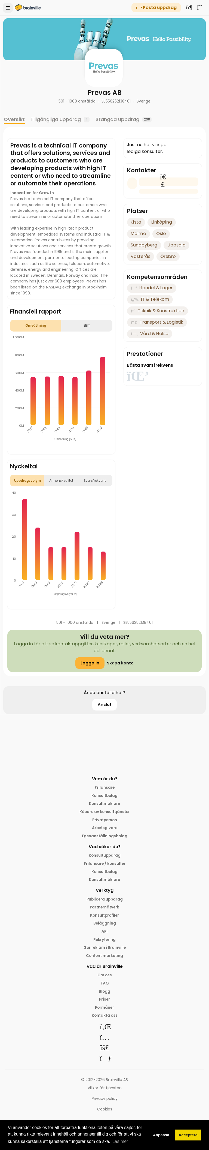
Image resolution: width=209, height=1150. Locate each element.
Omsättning (35, 325)
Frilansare (105, 787)
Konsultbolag (104, 795)
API (105, 934)
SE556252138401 (117, 101)
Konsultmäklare (104, 804)
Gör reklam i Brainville (104, 950)
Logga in (89, 663)
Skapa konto (120, 663)
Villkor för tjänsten (105, 1092)
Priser (104, 1003)
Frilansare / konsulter (104, 865)
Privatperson (104, 820)
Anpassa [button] (161, 1135)
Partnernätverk (105, 909)
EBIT (87, 325)
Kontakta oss (104, 1019)
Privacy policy (105, 1102)
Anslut (105, 705)
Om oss (104, 978)
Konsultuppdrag (104, 856)
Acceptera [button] (188, 1135)
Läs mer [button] (120, 1141)
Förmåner (104, 1011)
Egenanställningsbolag (105, 836)
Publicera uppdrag (104, 901)
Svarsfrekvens (95, 480)
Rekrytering (104, 942)
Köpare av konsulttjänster (104, 812)
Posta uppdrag (156, 7)
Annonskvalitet (61, 480)
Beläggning (104, 925)
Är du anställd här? (104, 693)
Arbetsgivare (105, 828)
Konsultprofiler (104, 917)
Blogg (104, 994)
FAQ (104, 986)
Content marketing (105, 958)
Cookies (104, 1113)
